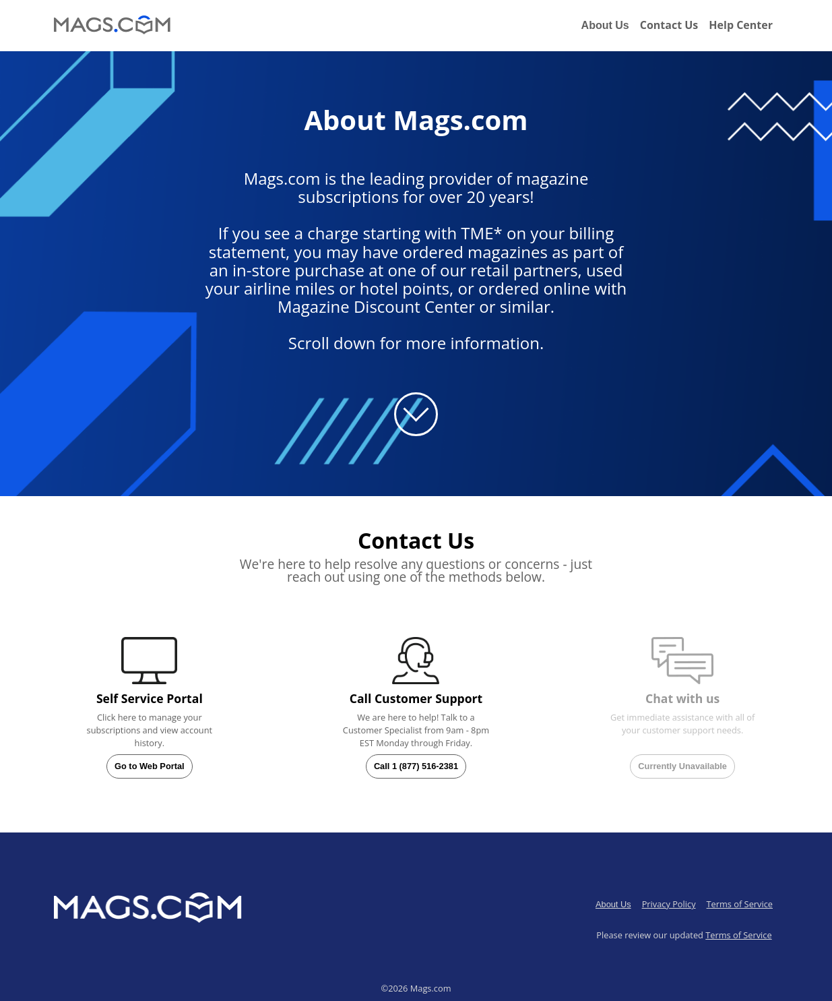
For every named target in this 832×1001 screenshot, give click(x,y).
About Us (605, 25)
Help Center (741, 25)
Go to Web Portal (150, 766)
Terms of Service (740, 904)
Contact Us (669, 25)
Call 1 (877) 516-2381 (416, 766)
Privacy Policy (669, 904)
